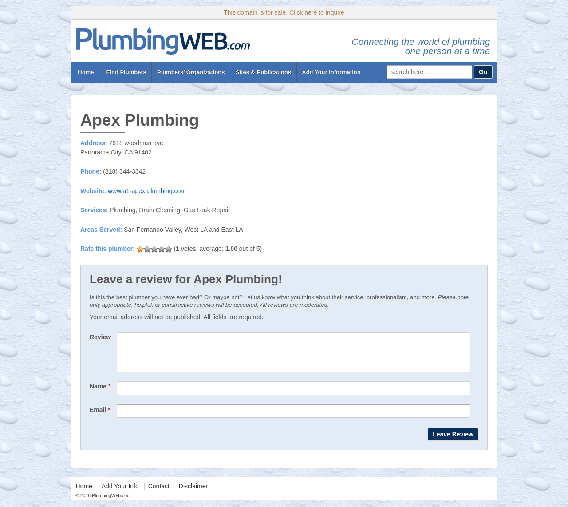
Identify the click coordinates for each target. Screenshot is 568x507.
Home (85, 72)
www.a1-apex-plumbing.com (147, 190)
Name (100, 392)
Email (100, 416)
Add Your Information (331, 72)
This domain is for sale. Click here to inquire (284, 12)
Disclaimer (193, 492)
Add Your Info (120, 492)
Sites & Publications (263, 72)
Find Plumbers (126, 72)
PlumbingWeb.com (111, 502)
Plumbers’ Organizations (191, 72)
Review (100, 337)
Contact (159, 492)
